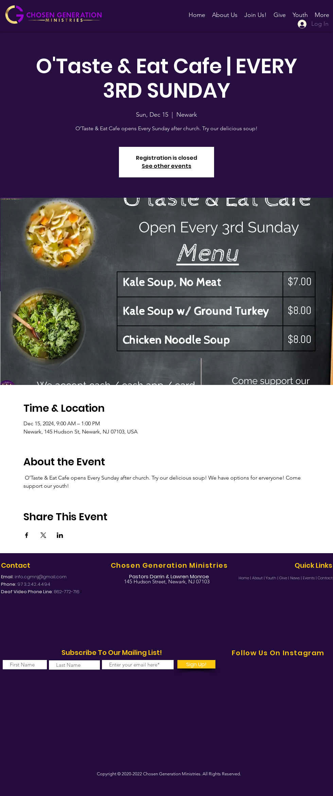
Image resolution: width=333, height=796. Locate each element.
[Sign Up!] (196, 664)
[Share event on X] (43, 535)
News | (296, 578)
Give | (284, 578)
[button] (255, 12)
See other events (166, 166)
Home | (245, 578)
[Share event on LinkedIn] (60, 535)
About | (259, 578)
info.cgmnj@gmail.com (41, 577)
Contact (325, 578)
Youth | (272, 578)
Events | (310, 578)
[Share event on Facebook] (26, 535)
